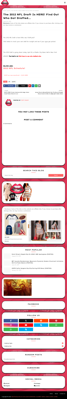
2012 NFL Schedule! (14, 68)
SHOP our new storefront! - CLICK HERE (16, 75)
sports (8, 10)
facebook (6, 383)
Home (4, 10)
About (56, 393)
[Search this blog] (26, 175)
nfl (9, 81)
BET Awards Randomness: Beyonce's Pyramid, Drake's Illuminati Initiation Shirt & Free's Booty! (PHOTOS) (37, 262)
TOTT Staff (25, 100)
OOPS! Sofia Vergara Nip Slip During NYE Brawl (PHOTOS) (31, 268)
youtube (37, 386)
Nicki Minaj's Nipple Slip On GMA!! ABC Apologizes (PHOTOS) (32, 254)
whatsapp (37, 383)
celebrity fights (33, 343)
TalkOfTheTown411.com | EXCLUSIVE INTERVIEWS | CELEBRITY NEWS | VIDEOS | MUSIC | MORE (34, 396)
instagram (7, 386)
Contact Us (62, 393)
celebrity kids (33, 346)
